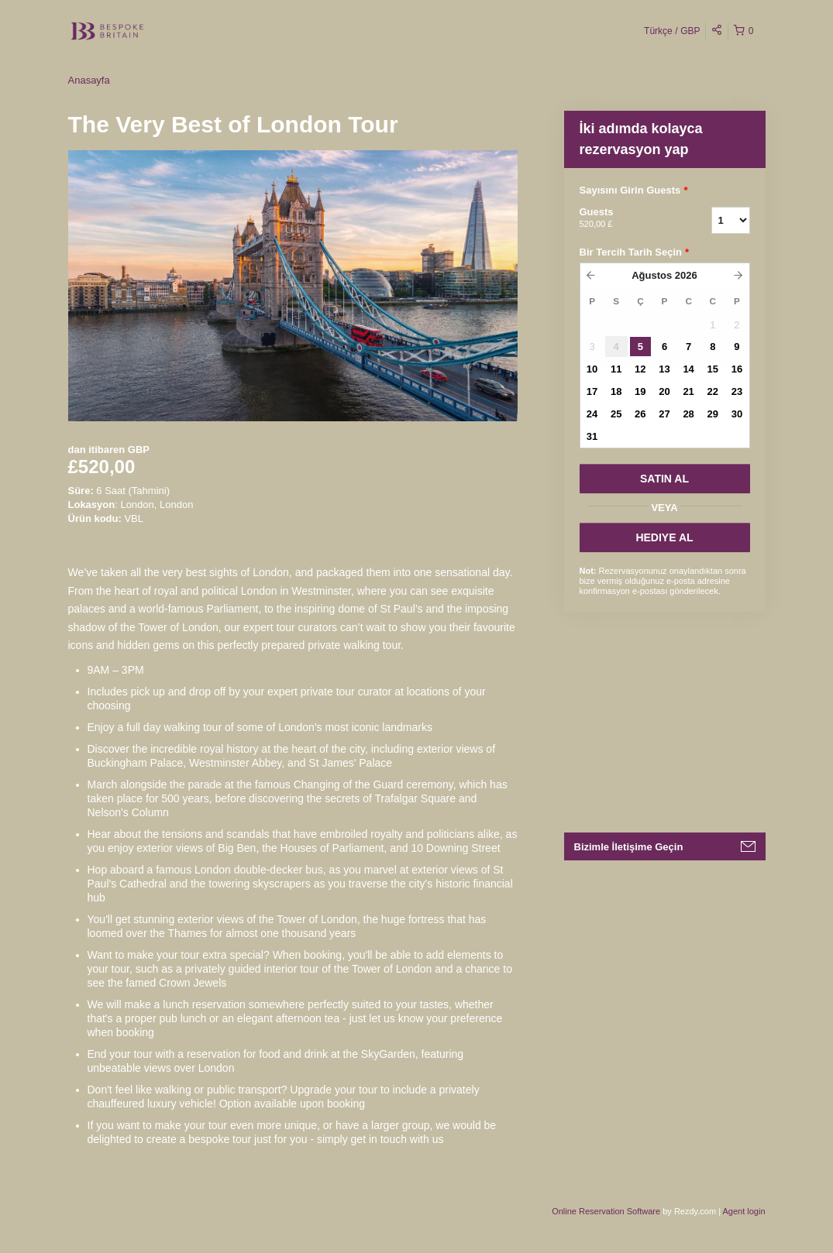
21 (688, 391)
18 (616, 391)
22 (712, 391)
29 (712, 414)
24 (592, 414)
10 (592, 369)
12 (640, 369)
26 (640, 414)
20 (664, 391)
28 (688, 414)
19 (640, 391)
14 (688, 369)
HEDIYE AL (664, 537)
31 (592, 436)
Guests (626, 218)
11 (616, 369)
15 (712, 369)
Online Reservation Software (606, 1211)
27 (664, 414)
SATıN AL (664, 478)
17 (592, 391)
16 (736, 369)
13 (664, 369)
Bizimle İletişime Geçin (628, 847)
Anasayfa (89, 80)
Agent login (743, 1211)
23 (736, 391)
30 (736, 414)
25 (616, 414)
